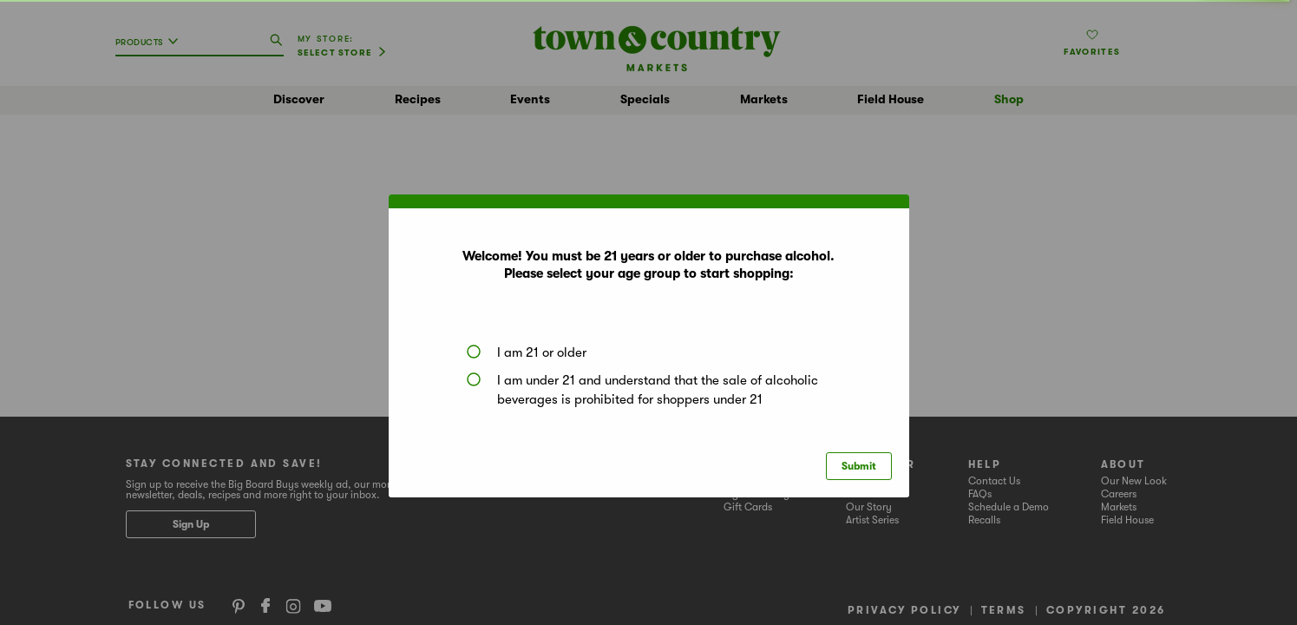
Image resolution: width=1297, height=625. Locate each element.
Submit (859, 466)
